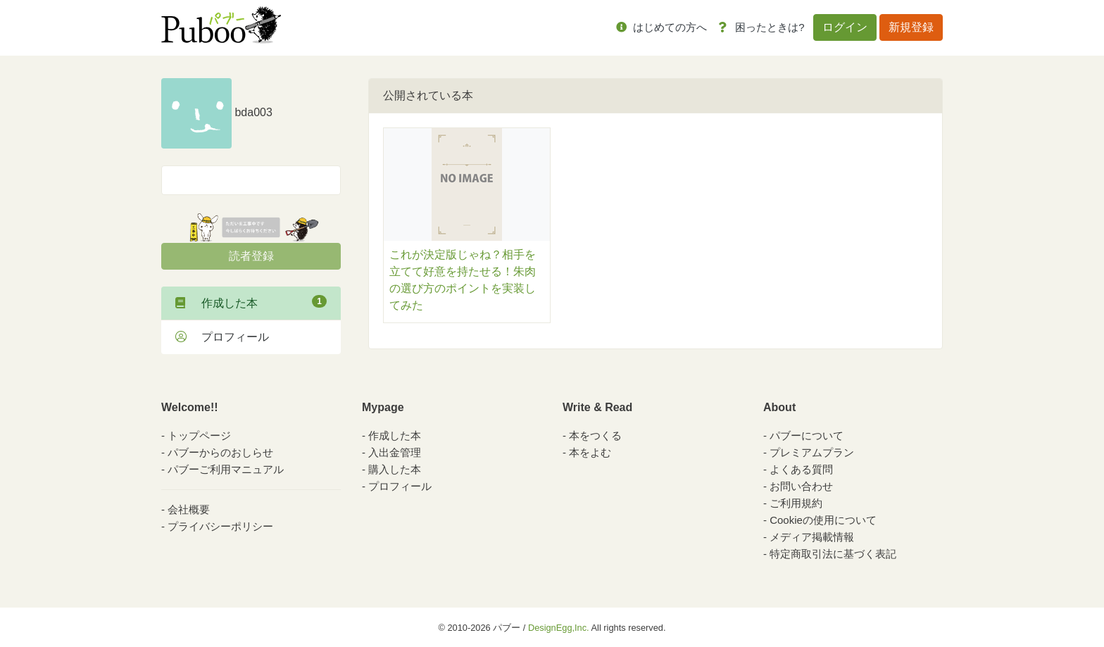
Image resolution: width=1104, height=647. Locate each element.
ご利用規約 (796, 503)
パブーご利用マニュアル (226, 469)
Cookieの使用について (823, 520)
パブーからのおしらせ (220, 452)
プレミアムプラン (812, 452)
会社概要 (189, 509)
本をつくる (595, 435)
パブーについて (806, 435)
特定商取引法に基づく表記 (833, 554)
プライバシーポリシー (220, 526)
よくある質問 (801, 469)
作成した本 (251, 302)
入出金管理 (394, 452)
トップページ (199, 435)
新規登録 (911, 27)
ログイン (844, 27)
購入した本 (394, 469)
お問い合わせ (801, 486)
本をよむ (590, 452)
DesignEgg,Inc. (558, 627)
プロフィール (222, 337)
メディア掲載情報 (812, 537)
